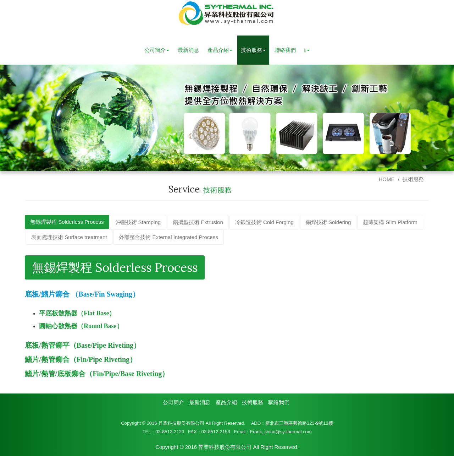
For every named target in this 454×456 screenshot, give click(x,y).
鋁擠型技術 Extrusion (198, 222)
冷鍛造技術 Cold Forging (264, 222)
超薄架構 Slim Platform (390, 222)
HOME (386, 179)
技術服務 (413, 179)
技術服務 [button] (253, 50)
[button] (307, 50)
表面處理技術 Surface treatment (69, 237)
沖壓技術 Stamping (138, 222)
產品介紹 (226, 402)
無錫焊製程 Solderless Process (67, 222)
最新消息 (188, 50)
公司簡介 (173, 402)
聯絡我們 (285, 50)
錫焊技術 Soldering (328, 222)
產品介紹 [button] (219, 50)
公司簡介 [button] (156, 50)
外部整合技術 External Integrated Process (168, 237)
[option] (227, 118)
